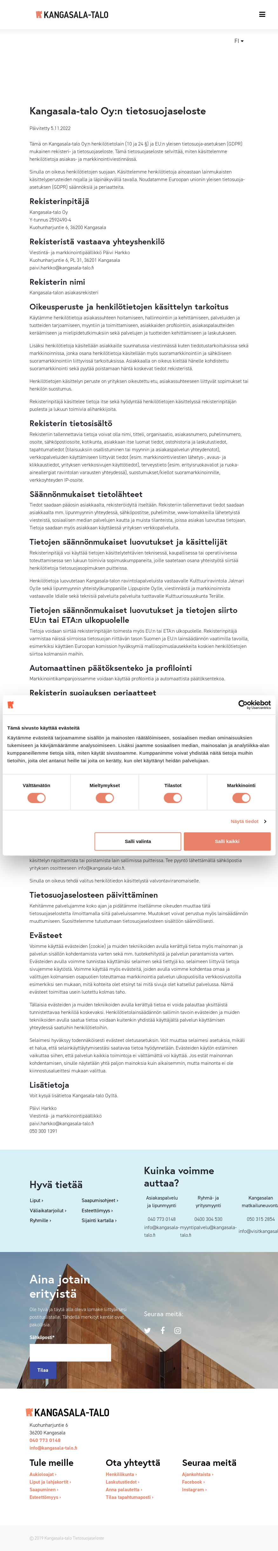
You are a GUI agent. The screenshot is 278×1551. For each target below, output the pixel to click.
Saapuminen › (44, 1489)
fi (236, 41)
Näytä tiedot (245, 821)
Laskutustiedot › (122, 1482)
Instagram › (194, 1489)
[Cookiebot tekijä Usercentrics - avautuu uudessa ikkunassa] (243, 705)
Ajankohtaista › (198, 1474)
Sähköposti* (42, 1337)
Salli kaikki (227, 841)
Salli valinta (138, 841)
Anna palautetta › (124, 1489)
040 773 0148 (45, 1440)
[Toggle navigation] (262, 14)
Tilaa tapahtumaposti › (129, 1497)
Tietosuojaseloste (88, 1538)
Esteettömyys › (45, 1497)
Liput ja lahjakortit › (50, 1482)
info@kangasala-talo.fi (53, 1448)
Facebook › (193, 1482)
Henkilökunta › (121, 1474)
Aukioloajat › (43, 1474)
